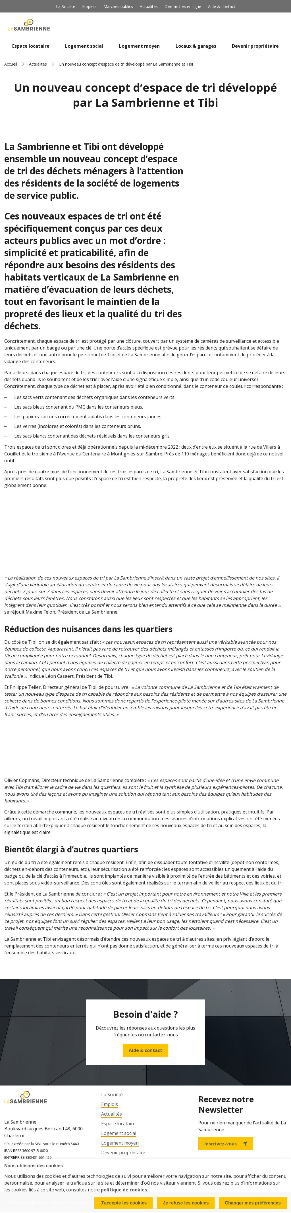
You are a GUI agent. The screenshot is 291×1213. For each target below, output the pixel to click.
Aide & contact (221, 6)
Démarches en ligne (183, 6)
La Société (65, 6)
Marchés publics (118, 6)
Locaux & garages (196, 46)
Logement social (84, 46)
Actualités (149, 6)
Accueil (10, 64)
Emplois (89, 6)
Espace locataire (30, 46)
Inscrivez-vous (225, 1144)
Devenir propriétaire (255, 46)
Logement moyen (139, 46)
